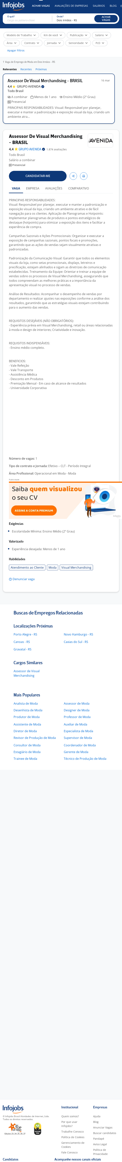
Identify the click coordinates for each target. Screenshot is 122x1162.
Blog (113, 5)
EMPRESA (32, 188)
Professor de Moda (77, 717)
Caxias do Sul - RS (76, 642)
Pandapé (98, 1138)
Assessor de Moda (76, 703)
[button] (106, 18)
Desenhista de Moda (28, 710)
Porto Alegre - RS (25, 634)
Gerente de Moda (76, 752)
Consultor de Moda (27, 745)
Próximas (41, 69)
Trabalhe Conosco (72, 1131)
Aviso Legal (100, 1144)
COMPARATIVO (78, 188)
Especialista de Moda (78, 731)
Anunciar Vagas (103, 1127)
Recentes (26, 69)
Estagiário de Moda (27, 752)
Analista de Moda (26, 703)
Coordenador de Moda (80, 745)
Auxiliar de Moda (75, 724)
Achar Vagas (41, 5)
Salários (99, 5)
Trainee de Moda (25, 759)
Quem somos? (70, 1116)
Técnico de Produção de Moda (85, 759)
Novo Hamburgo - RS (78, 634)
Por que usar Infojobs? (69, 1124)
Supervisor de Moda (78, 738)
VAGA (16, 188)
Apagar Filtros (16, 50)
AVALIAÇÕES (53, 188)
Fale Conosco (69, 1152)
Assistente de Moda (27, 724)
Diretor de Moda (25, 731)
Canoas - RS (22, 642)
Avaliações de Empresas (71, 5)
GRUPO (30, 86)
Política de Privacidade (100, 1152)
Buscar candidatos (104, 1133)
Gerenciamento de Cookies (72, 1145)
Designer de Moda (76, 710)
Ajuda (96, 1116)
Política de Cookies (72, 1137)
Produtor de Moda (27, 717)
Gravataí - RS (22, 649)
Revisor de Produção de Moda (35, 738)
